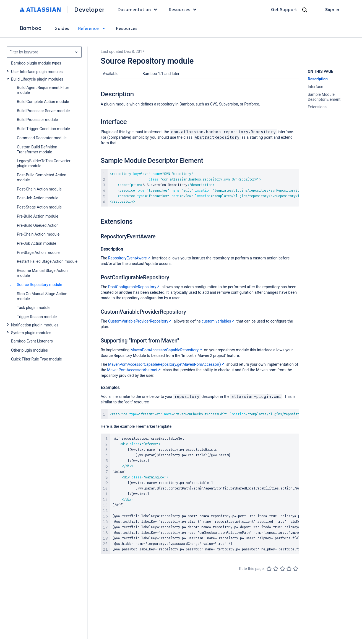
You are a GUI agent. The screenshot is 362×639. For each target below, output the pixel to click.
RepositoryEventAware (129, 258)
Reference (92, 28)
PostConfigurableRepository (134, 287)
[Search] (304, 10)
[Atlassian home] (40, 9)
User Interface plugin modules (36, 71)
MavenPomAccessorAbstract (134, 370)
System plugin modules (31, 333)
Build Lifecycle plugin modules (37, 79)
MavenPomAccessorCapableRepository (167, 350)
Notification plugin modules (34, 325)
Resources (126, 28)
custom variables (218, 321)
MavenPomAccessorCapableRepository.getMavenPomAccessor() (166, 364)
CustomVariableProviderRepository (140, 321)
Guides (61, 28)
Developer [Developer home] (89, 9)
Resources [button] (184, 9)
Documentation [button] (139, 9)
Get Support (284, 9)
